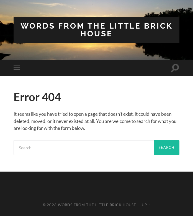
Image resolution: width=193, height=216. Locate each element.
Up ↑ (146, 205)
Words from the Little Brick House (96, 29)
